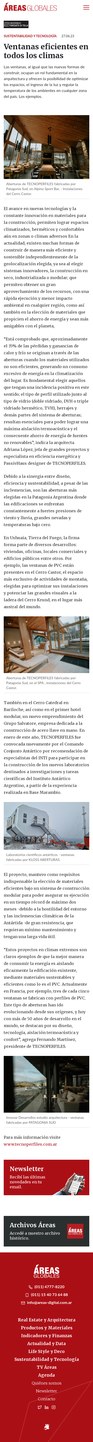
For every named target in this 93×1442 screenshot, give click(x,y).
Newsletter (46, 1391)
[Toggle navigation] (86, 7)
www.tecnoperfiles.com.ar (30, 1144)
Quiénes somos (47, 1383)
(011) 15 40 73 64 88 (46, 1294)
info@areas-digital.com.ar (46, 1302)
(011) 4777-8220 (46, 1286)
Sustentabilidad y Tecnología (30, 36)
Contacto (46, 1398)
